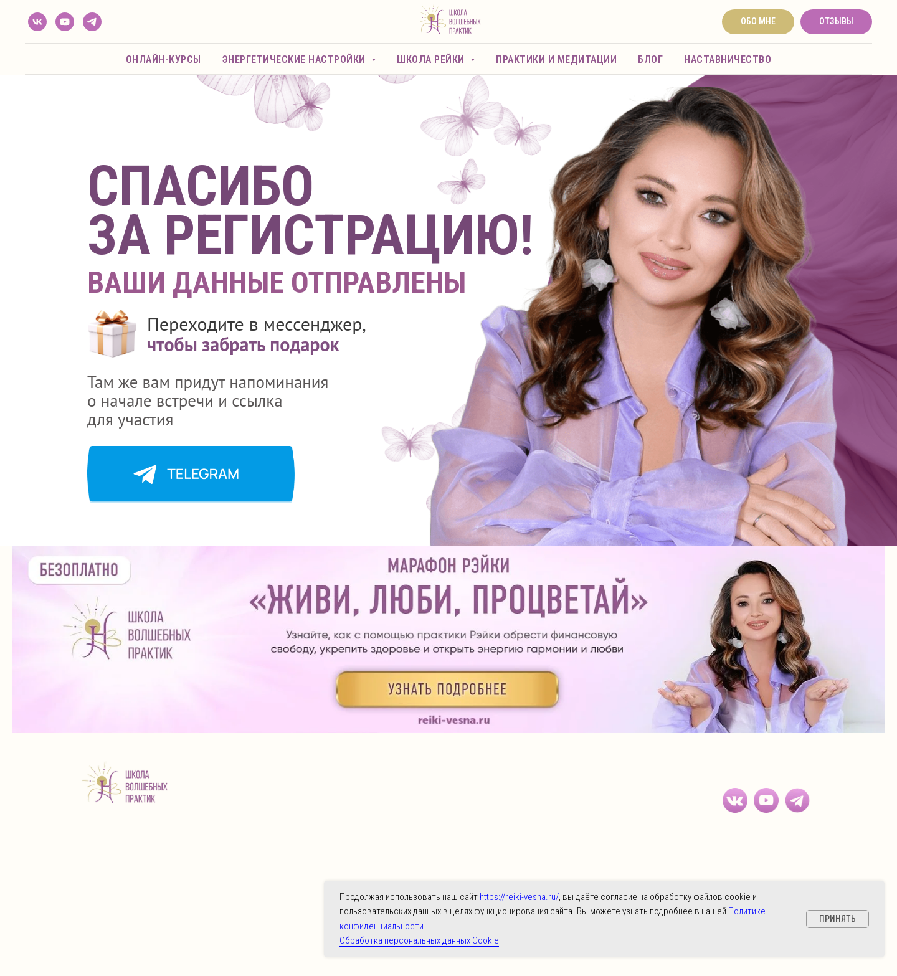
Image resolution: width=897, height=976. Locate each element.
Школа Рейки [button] (432, 59)
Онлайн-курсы (163, 59)
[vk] (37, 21)
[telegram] (92, 21)
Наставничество (727, 59)
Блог (650, 59)
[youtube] (64, 21)
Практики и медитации (556, 59)
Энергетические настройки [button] (295, 59)
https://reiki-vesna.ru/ (519, 897)
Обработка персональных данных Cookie (419, 940)
